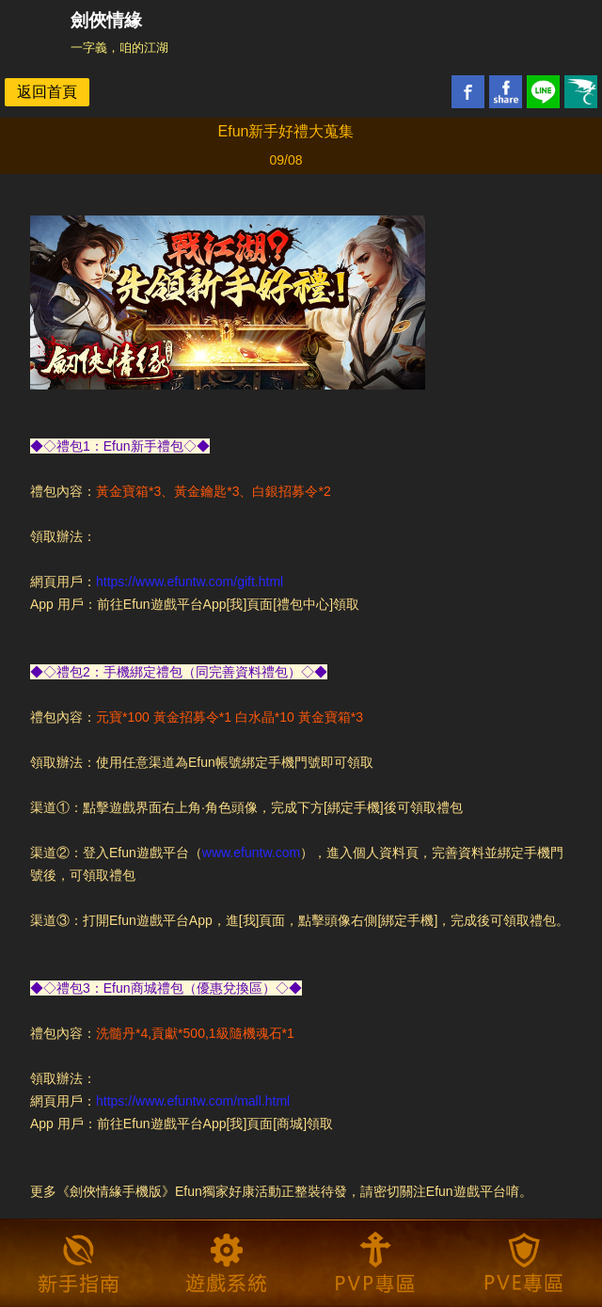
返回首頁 (47, 92)
